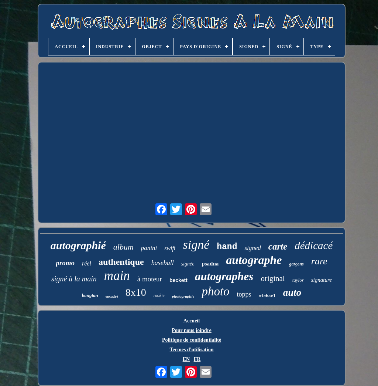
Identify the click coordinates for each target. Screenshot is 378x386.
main (117, 275)
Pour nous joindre (192, 330)
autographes (224, 276)
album (123, 246)
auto (292, 292)
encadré (112, 296)
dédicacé (314, 245)
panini (149, 247)
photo (215, 291)
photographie (183, 296)
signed (252, 247)
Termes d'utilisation (192, 349)
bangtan (90, 295)
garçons (296, 264)
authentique (121, 262)
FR (197, 359)
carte (277, 246)
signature (321, 280)
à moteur (149, 279)
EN (186, 359)
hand (227, 247)
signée (188, 264)
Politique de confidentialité (191, 340)
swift (169, 248)
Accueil (191, 321)
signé (196, 244)
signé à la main (74, 279)
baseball (162, 263)
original (273, 278)
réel (86, 263)
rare (319, 261)
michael (267, 296)
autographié (78, 245)
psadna (210, 264)
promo (65, 263)
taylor (298, 280)
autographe (254, 260)
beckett (178, 280)
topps (244, 294)
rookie (159, 295)
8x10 (136, 292)
